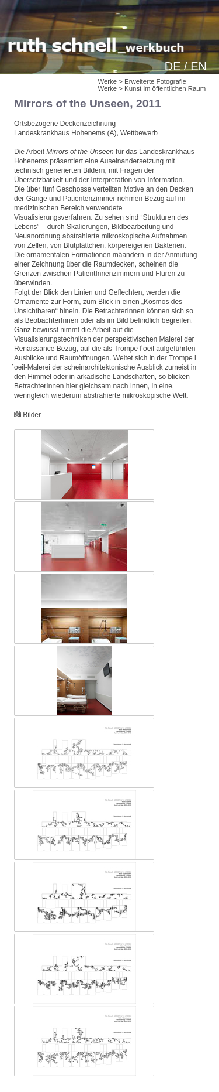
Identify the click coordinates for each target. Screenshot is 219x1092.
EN (198, 66)
